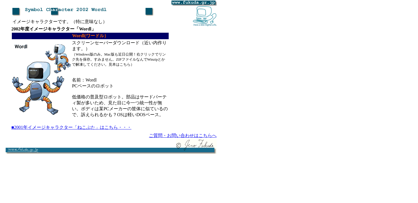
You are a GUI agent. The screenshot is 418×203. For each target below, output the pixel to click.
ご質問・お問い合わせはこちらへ (183, 135)
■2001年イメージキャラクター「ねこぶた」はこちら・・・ (71, 127)
